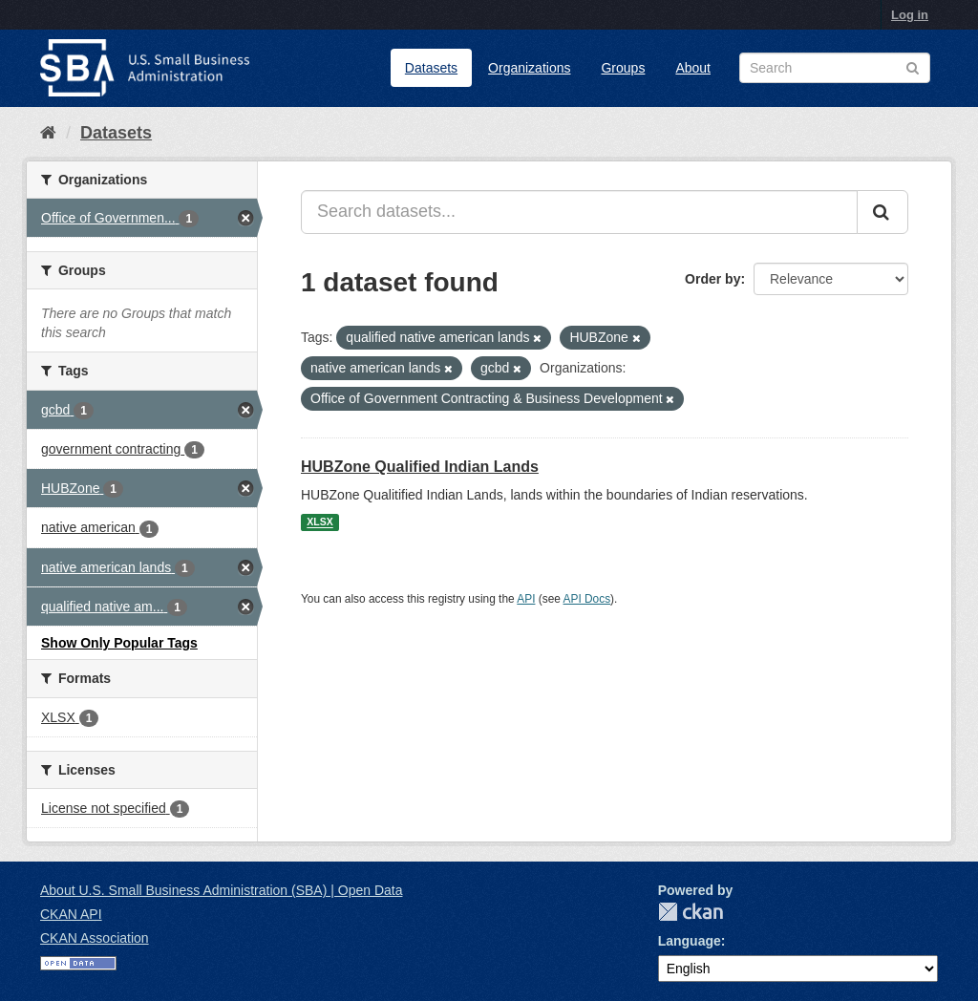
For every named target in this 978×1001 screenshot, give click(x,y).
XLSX (319, 522)
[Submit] (882, 212)
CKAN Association (94, 938)
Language (689, 940)
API (526, 599)
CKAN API (71, 914)
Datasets (431, 67)
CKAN (690, 912)
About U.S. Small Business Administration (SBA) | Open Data (221, 890)
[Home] (48, 132)
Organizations (529, 67)
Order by (712, 279)
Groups (623, 67)
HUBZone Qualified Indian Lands (420, 466)
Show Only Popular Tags (119, 642)
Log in (909, 15)
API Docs (587, 599)
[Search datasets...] (579, 212)
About (693, 67)
